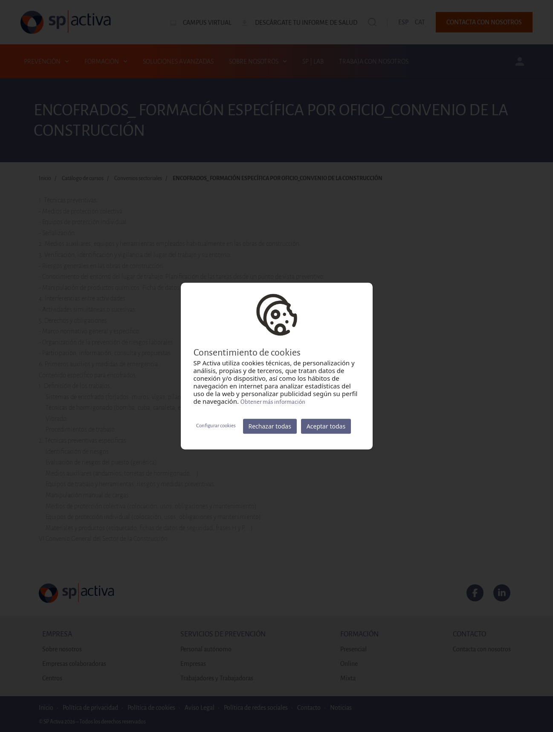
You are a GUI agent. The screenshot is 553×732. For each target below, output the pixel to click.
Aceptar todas (326, 426)
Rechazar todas (270, 426)
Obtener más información (272, 402)
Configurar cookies (216, 426)
